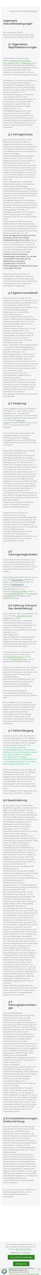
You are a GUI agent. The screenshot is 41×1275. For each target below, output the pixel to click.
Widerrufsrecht (10, 1230)
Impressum (20, 1221)
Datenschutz (15, 1252)
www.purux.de (16, 61)
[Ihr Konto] (30, 3)
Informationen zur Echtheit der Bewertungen (24, 1274)
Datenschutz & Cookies (27, 1230)
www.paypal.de (17, 580)
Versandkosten (19, 1211)
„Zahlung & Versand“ (19, 591)
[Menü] (21, 3)
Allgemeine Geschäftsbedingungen (20, 1227)
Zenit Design (32, 1238)
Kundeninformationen (15, 594)
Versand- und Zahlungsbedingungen (20, 1224)
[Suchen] (26, 3)
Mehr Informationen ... (23, 1249)
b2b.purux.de (13, 63)
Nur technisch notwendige (21, 1257)
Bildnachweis (11, 1233)
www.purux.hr (27, 63)
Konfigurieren (21, 1264)
